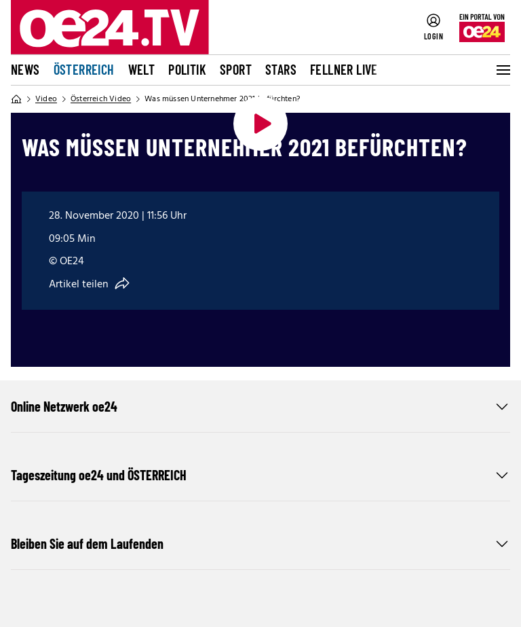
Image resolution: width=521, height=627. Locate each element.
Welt (141, 69)
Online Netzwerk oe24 (260, 406)
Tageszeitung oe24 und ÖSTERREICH (260, 475)
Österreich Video (101, 99)
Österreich (84, 69)
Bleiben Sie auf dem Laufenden (260, 543)
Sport (236, 69)
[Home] (16, 99)
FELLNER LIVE (344, 69)
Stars (280, 69)
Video (46, 99)
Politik (187, 69)
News (25, 69)
